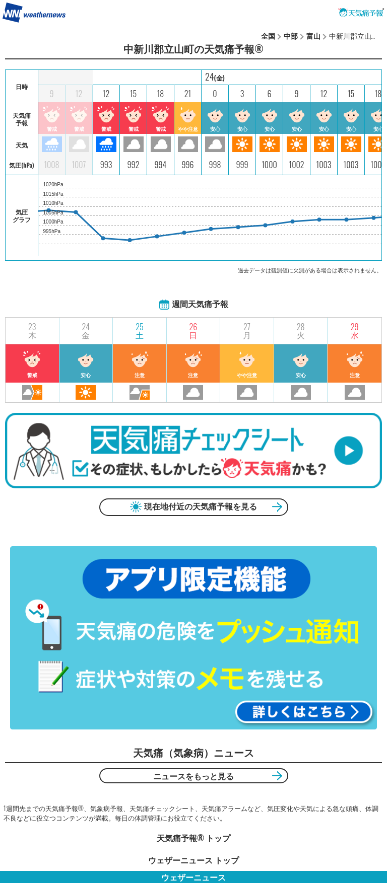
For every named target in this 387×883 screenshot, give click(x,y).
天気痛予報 (361, 13)
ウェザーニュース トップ (193, 860)
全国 (268, 35)
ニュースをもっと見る (193, 776)
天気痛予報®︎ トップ (193, 838)
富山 (313, 35)
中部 (291, 35)
